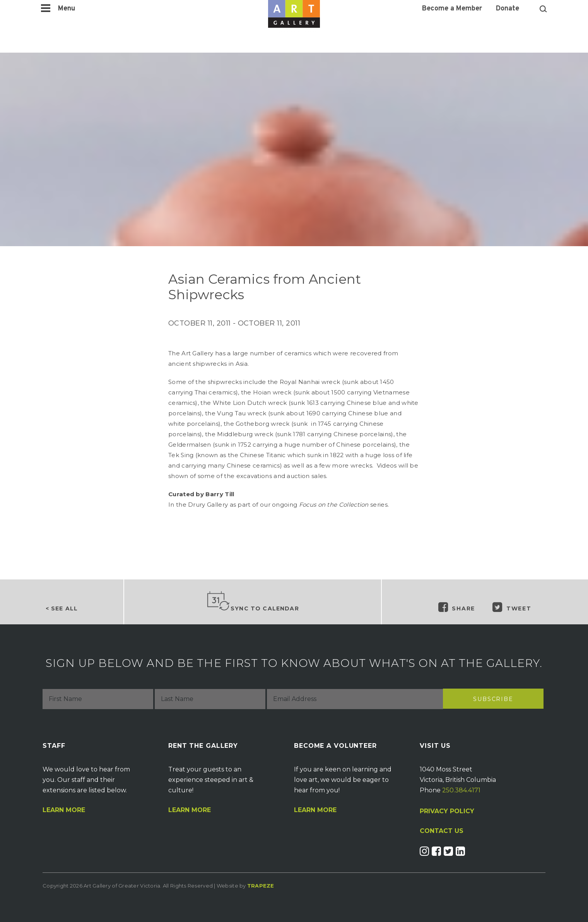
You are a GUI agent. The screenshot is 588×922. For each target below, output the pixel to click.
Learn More (64, 810)
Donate (507, 8)
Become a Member (452, 8)
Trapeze (260, 886)
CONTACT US (441, 831)
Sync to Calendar (252, 601)
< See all (62, 608)
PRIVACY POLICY (447, 811)
